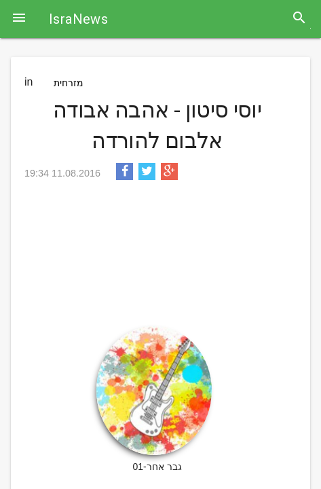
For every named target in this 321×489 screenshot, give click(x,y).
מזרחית (68, 82)
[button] (19, 19)
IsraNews (78, 19)
